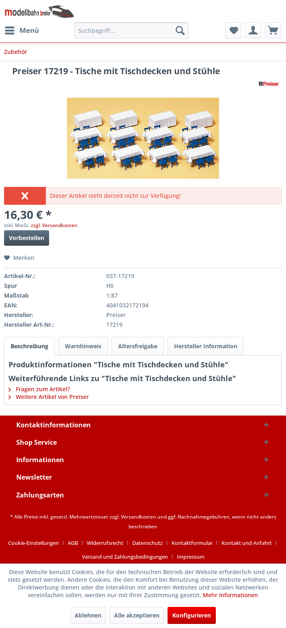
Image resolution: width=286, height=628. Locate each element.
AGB (73, 543)
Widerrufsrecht (105, 543)
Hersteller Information (205, 346)
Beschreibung (29, 346)
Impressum (190, 556)
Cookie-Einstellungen (33, 543)
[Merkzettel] (233, 30)
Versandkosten (138, 516)
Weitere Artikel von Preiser (49, 397)
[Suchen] (180, 30)
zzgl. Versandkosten (54, 225)
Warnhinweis (83, 346)
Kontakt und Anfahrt (246, 543)
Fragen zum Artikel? (39, 389)
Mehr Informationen (230, 595)
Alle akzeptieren (136, 615)
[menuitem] (21, 30)
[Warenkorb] (273, 30)
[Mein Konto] (253, 30)
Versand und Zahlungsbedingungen (125, 556)
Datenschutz (147, 543)
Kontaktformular (192, 543)
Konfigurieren (191, 615)
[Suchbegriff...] (131, 30)
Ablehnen (88, 615)
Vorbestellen (26, 238)
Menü (22, 29)
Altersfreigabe (137, 346)
